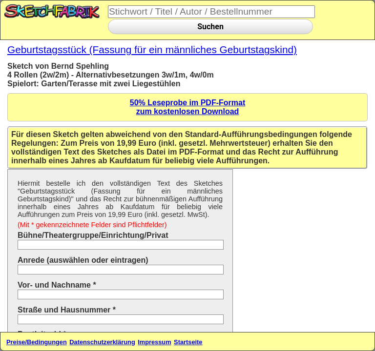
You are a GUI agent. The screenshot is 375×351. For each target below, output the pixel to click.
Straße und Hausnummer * (67, 310)
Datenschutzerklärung (102, 342)
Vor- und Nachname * (57, 285)
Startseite (188, 342)
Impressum (154, 342)
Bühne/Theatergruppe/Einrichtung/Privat (93, 235)
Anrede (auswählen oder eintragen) (83, 260)
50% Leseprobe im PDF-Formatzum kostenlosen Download (188, 107)
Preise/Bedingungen (36, 342)
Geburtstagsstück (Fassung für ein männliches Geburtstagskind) (152, 49)
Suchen (210, 26)
